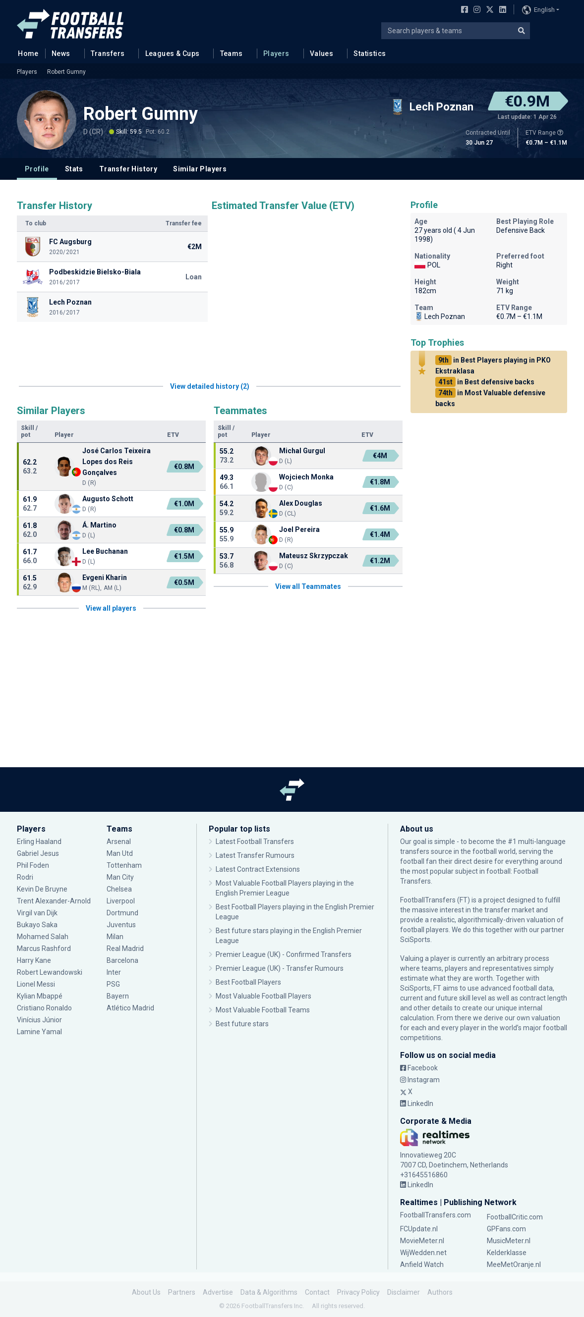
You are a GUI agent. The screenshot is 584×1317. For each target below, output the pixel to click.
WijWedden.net (423, 1253)
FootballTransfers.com (435, 1215)
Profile (37, 169)
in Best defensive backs (484, 382)
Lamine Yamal (39, 1032)
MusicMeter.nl (508, 1241)
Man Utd (120, 853)
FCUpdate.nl (419, 1229)
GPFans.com (506, 1229)
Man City (120, 877)
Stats (74, 169)
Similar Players (200, 169)
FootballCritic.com (515, 1217)
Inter (114, 972)
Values (322, 53)
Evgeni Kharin (104, 577)
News (61, 53)
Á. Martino (99, 525)
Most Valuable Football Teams (263, 1010)
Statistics (369, 53)
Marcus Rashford (44, 948)
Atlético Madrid (130, 1008)
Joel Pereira (299, 529)
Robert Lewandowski (49, 972)
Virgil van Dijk (37, 913)
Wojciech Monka (306, 477)
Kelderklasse (506, 1253)
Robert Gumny (66, 71)
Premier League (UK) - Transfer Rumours (280, 968)
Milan (115, 937)
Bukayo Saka (37, 925)
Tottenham (124, 865)
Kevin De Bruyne (42, 889)
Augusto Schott (107, 499)
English (538, 9)
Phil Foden (33, 865)
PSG (113, 984)
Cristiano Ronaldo (44, 1008)
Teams (231, 53)
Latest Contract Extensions (258, 869)
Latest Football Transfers (255, 841)
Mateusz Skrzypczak (313, 556)
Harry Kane (34, 960)
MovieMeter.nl (422, 1241)
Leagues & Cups (172, 53)
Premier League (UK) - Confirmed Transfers (283, 954)
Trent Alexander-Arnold (54, 901)
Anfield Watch (422, 1264)
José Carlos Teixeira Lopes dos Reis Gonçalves (116, 461)
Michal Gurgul (302, 451)
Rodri (25, 877)
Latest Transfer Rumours (255, 855)
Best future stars (242, 1024)
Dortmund (122, 913)
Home (25, 53)
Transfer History (128, 169)
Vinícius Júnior (39, 1020)
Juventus (121, 925)
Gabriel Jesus (38, 853)
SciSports (415, 940)
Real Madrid (125, 948)
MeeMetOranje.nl (514, 1264)
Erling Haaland (39, 841)
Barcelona (122, 960)
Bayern (118, 996)
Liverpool (121, 901)
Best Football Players (248, 982)
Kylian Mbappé (39, 996)
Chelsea (119, 889)
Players (276, 53)
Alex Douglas (300, 503)
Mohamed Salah (42, 937)
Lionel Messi (37, 984)
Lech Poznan (439, 316)
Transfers (108, 53)
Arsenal (119, 841)
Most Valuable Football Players (263, 996)
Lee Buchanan (105, 551)
